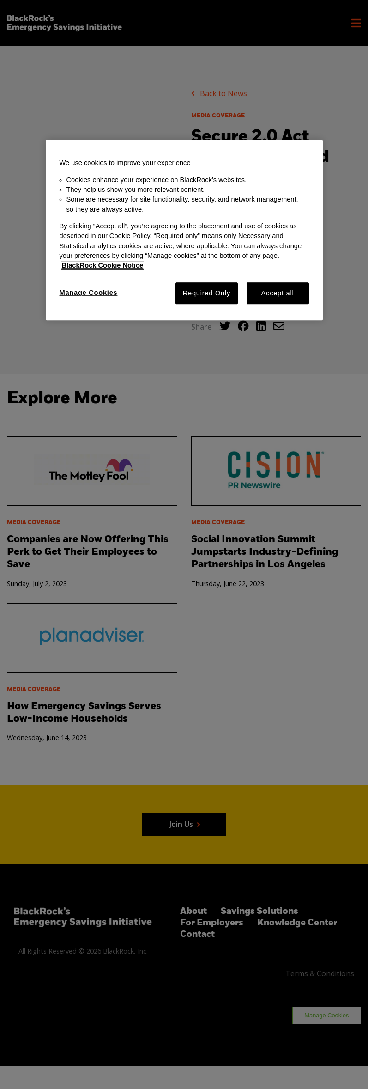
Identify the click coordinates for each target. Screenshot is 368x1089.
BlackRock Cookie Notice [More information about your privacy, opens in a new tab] (103, 265)
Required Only (206, 293)
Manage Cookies (89, 292)
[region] (184, 230)
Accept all (277, 293)
